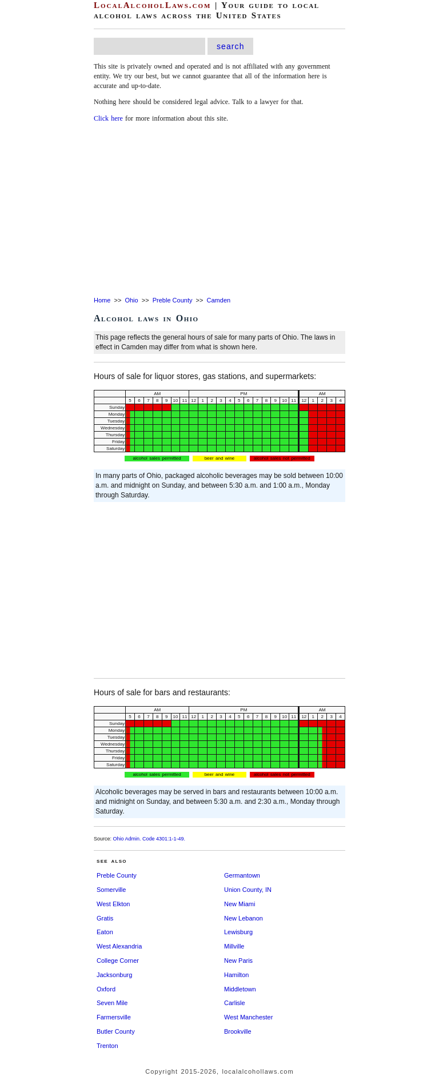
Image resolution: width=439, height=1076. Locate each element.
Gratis (105, 918)
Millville (234, 946)
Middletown (240, 989)
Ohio (131, 300)
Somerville (111, 889)
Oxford (106, 989)
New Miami (239, 903)
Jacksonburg (114, 974)
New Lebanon (243, 918)
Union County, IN (248, 889)
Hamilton (236, 974)
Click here (108, 118)
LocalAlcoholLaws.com (152, 5)
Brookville (238, 1031)
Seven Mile (112, 1002)
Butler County (116, 1031)
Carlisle (234, 1002)
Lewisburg (238, 931)
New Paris (238, 960)
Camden (219, 300)
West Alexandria (119, 946)
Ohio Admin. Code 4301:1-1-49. (149, 839)
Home (102, 300)
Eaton (105, 931)
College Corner (118, 960)
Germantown (242, 875)
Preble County (173, 300)
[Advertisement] (219, 210)
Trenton (107, 1045)
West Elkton (113, 903)
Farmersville (114, 1017)
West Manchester (248, 1017)
